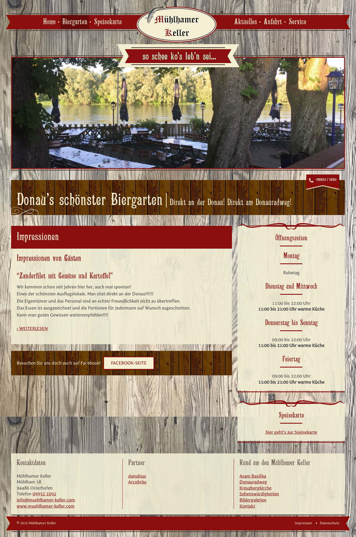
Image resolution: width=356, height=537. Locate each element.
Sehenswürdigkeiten (259, 493)
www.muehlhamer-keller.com (46, 506)
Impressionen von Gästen (49, 259)
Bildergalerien (252, 500)
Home (49, 22)
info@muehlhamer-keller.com (46, 500)
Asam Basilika (252, 476)
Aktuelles (245, 22)
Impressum (303, 523)
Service (297, 22)
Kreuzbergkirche (255, 488)
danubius (137, 476)
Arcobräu (137, 481)
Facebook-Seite (129, 363)
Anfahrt (273, 22)
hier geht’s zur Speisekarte (291, 432)
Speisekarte (108, 22)
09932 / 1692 (326, 179)
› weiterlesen (32, 328)
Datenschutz (329, 523)
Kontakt (247, 506)
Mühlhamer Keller (176, 23)
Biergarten (74, 22)
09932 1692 (44, 493)
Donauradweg (253, 481)
